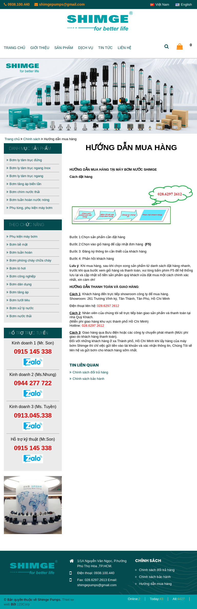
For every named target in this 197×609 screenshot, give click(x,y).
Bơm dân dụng (19, 284)
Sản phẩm (63, 48)
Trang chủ (14, 48)
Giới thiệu (39, 48)
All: (179, 599)
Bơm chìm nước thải (23, 192)
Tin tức (105, 48)
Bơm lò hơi (16, 268)
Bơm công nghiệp (21, 276)
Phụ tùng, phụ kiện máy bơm (29, 208)
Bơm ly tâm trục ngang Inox (28, 168)
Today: (156, 599)
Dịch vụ (85, 48)
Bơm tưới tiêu (18, 300)
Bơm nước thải (19, 316)
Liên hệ (124, 48)
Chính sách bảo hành (87, 379)
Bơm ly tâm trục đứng (24, 160)
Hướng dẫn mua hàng (155, 584)
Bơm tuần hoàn (19, 252)
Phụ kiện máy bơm (21, 236)
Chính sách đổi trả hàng (89, 372)
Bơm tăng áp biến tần (23, 184)
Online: (134, 599)
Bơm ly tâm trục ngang (24, 176)
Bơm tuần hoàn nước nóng (28, 200)
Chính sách (31, 139)
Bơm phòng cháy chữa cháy (28, 260)
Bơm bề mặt (16, 244)
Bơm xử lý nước (20, 308)
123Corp (23, 604)
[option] (33, 505)
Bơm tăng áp (17, 292)
